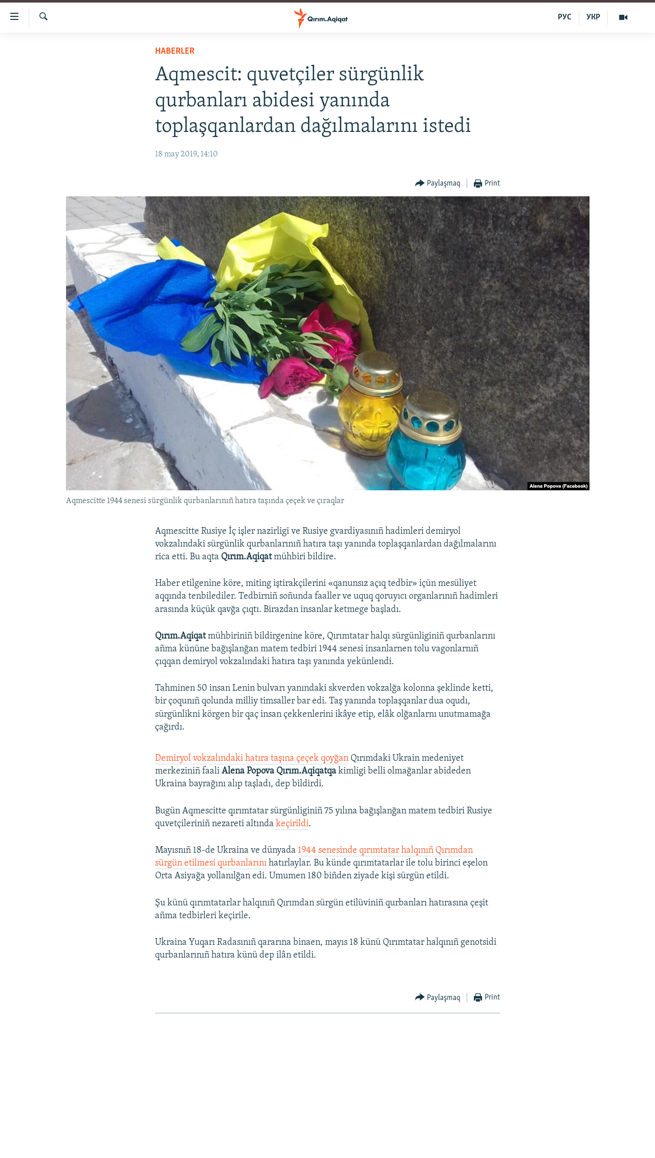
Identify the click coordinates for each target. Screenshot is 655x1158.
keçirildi (291, 824)
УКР (593, 17)
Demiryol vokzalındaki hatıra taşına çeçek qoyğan (251, 758)
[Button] (438, 184)
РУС (565, 17)
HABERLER (174, 51)
